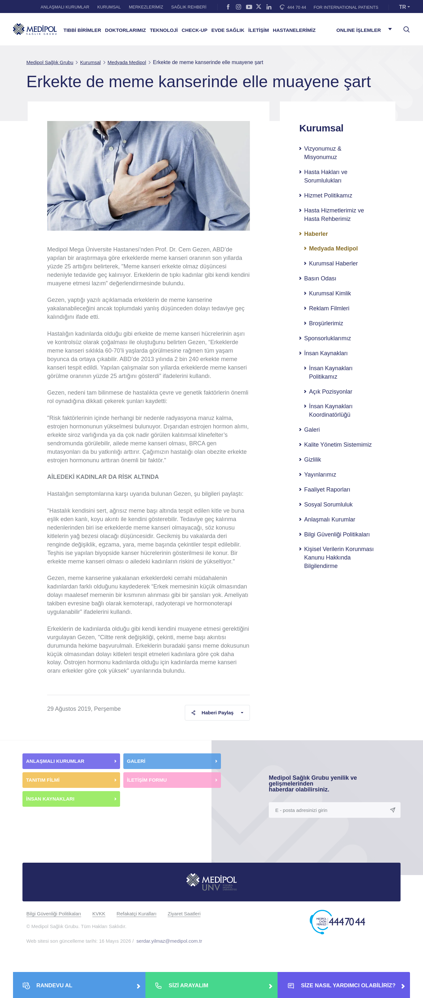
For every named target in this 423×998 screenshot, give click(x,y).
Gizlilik (312, 459)
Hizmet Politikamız (328, 195)
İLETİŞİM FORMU (147, 780)
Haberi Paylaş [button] (212, 712)
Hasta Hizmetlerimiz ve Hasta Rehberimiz (334, 214)
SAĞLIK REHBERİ (188, 7)
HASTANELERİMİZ (294, 30)
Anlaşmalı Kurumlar (329, 519)
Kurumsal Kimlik (330, 293)
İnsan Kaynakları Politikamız (331, 372)
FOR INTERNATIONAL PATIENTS (346, 7)
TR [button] (402, 7)
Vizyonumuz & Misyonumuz (323, 152)
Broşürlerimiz (326, 323)
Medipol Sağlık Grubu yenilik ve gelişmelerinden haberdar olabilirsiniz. (313, 783)
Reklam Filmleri (329, 308)
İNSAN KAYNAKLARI (51, 799)
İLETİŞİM (258, 30)
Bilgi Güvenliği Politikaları (337, 534)
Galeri (312, 429)
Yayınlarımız (320, 474)
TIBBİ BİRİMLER (82, 30)
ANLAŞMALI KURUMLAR (65, 7)
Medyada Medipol (333, 248)
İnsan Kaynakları (326, 353)
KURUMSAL (109, 7)
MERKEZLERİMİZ (146, 7)
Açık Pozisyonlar (330, 391)
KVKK (98, 913)
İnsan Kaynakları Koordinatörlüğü (331, 410)
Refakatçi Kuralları (136, 913)
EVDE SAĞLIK (227, 30)
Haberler (316, 234)
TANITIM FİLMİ (43, 780)
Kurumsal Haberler (333, 263)
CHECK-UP (194, 30)
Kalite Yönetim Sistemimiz (338, 444)
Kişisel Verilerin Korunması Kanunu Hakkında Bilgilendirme (339, 557)
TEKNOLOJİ (164, 30)
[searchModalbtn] (404, 27)
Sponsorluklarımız (327, 338)
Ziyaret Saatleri (184, 913)
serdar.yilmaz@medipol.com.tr (169, 941)
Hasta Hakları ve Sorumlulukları (326, 176)
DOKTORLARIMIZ (125, 30)
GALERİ (136, 761)
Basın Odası (320, 278)
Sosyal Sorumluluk (328, 504)
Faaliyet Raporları (327, 489)
